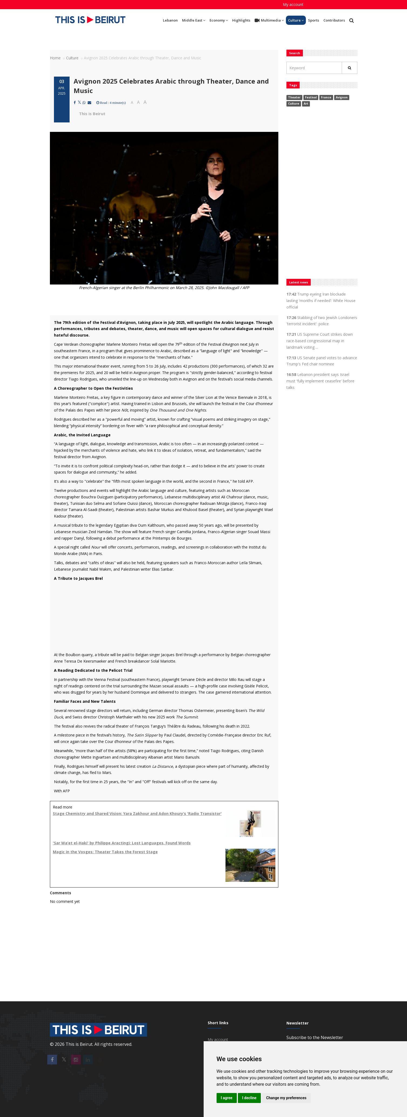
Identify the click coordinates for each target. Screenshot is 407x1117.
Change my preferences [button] (286, 1098)
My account (293, 4)
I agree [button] (226, 1098)
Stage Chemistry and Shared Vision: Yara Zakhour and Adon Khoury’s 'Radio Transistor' (137, 813)
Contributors (334, 20)
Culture (296, 20)
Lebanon (170, 20)
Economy (219, 20)
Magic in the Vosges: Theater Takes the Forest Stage (105, 851)
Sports (313, 20)
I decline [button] (249, 1098)
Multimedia (269, 20)
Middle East (193, 20)
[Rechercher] (349, 68)
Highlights (241, 20)
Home (55, 57)
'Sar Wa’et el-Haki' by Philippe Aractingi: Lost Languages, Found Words (122, 842)
